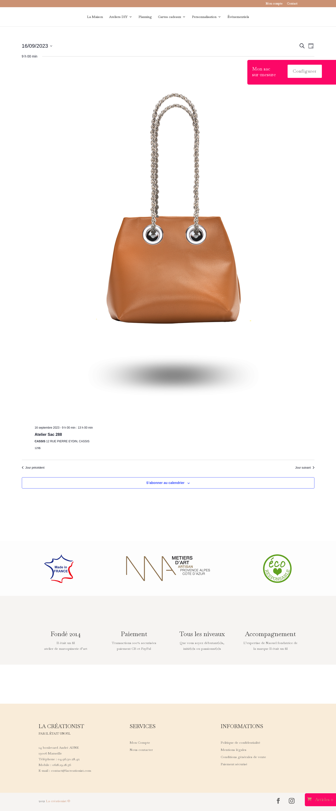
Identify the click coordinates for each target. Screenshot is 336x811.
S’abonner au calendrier (165, 483)
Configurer (305, 71)
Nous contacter (141, 750)
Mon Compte (140, 743)
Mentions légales (233, 750)
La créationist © (58, 801)
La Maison (95, 17)
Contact (292, 4)
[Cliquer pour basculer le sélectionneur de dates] (37, 46)
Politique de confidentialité (240, 743)
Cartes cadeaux (169, 17)
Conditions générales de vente (243, 757)
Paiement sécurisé (234, 764)
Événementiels (238, 17)
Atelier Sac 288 (48, 434)
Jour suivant (304, 467)
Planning (145, 17)
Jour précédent (33, 467)
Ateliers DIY (118, 17)
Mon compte (274, 4)
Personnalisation (204, 17)
